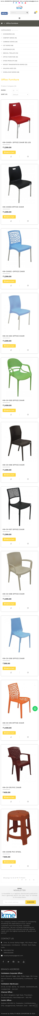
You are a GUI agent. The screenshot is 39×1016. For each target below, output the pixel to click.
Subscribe (30, 902)
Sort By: (4, 94)
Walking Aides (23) (9, 68)
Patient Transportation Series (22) (15, 64)
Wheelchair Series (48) (11, 72)
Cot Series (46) (8, 45)
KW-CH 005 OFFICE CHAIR (13, 400)
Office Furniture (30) (10, 57)
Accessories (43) (9, 34)
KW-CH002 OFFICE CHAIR (13, 207)
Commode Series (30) (10, 41)
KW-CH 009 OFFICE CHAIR (13, 658)
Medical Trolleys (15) (10, 53)
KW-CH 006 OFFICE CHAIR (13, 465)
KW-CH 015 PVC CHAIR (12, 787)
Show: (3, 90)
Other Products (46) (10, 60)
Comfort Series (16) (10, 38)
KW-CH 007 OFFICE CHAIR (13, 529)
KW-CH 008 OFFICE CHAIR (13, 594)
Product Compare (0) (8, 86)
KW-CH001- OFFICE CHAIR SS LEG (17, 142)
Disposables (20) (9, 49)
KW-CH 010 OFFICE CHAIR (13, 723)
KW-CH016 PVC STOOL (12, 852)
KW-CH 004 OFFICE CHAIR (13, 336)
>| (33, 880)
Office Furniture (12, 23)
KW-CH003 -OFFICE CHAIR (14, 271)
